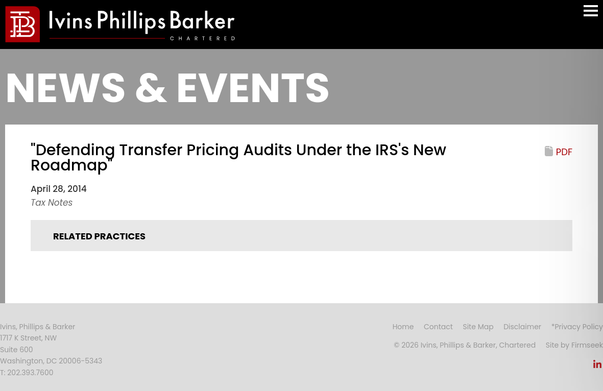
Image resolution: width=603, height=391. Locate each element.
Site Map (478, 327)
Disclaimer (522, 327)
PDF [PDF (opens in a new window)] (564, 151)
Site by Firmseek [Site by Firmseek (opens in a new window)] (574, 345)
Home (403, 327)
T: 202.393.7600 (27, 373)
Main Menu (591, 15)
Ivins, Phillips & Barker (37, 327)
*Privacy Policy (577, 327)
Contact (438, 327)
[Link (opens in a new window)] (597, 367)
